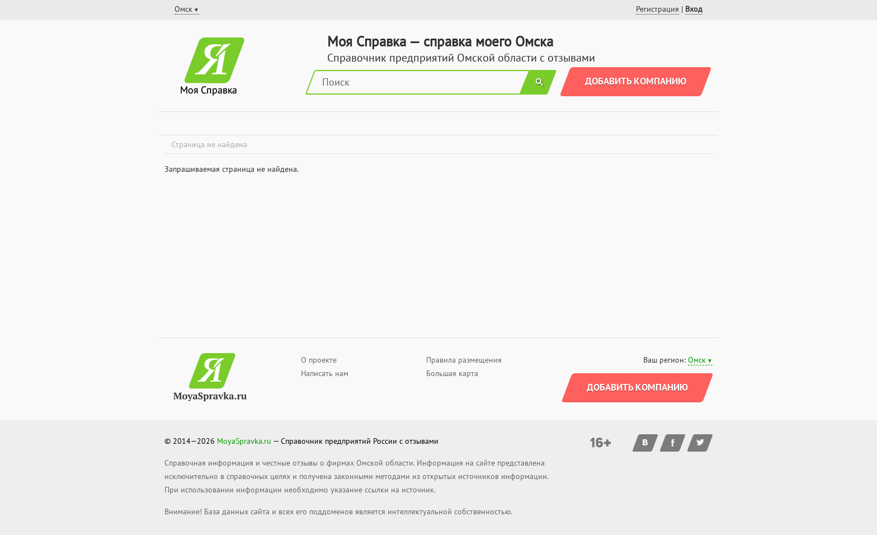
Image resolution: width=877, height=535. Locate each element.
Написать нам (324, 373)
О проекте (319, 360)
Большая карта (452, 373)
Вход (693, 9)
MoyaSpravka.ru (244, 441)
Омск (697, 360)
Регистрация (657, 9)
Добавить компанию (635, 81)
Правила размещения (464, 360)
